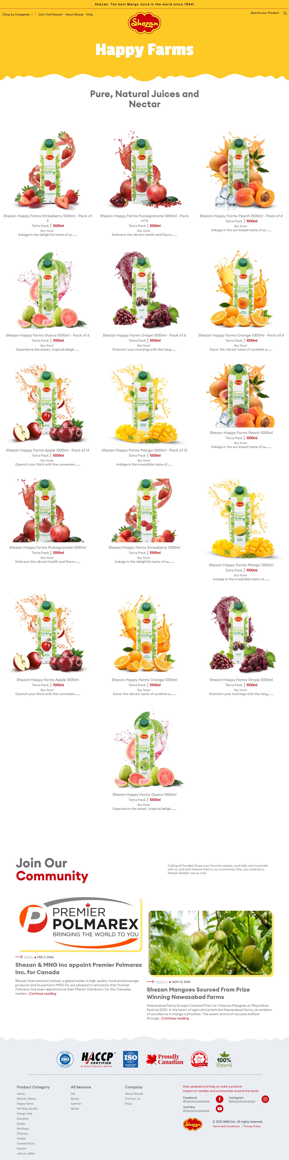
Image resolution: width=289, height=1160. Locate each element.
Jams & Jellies (26, 1153)
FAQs (89, 14)
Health (162, 982)
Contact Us (132, 1098)
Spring (75, 1098)
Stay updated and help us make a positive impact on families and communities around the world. (221, 1089)
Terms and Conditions (226, 1126)
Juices (21, 1093)
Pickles (21, 1138)
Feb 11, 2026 (45, 957)
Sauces (21, 1148)
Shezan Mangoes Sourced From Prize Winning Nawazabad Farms (198, 993)
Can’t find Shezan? (50, 14)
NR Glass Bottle (27, 1108)
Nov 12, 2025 (181, 982)
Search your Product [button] (268, 13)
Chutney (22, 1133)
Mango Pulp (24, 1113)
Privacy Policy (252, 1126)
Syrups (21, 1123)
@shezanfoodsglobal (196, 1101)
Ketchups (23, 1128)
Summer (76, 1103)
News (28, 957)
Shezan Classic (26, 1098)
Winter (75, 1108)
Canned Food (25, 1143)
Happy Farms (25, 1103)
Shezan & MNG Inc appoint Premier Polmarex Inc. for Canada (78, 968)
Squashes (23, 1118)
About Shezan (74, 14)
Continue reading (42, 993)
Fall (73, 1093)
